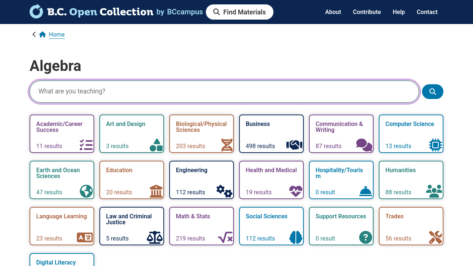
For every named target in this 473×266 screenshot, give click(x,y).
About (333, 12)
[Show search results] (432, 91)
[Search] (224, 91)
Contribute (367, 12)
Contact (427, 12)
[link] (91, 15)
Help (399, 12)
